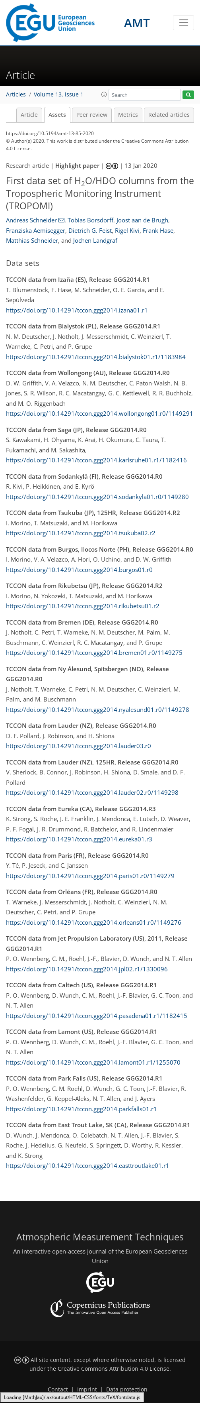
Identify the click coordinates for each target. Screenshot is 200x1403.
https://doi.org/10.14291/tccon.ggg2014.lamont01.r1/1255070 (93, 1062)
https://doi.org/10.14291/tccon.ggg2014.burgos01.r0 (79, 570)
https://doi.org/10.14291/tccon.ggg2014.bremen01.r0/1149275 (94, 652)
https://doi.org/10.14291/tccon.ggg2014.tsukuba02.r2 (80, 533)
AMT (137, 22)
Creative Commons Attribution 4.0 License (113, 1368)
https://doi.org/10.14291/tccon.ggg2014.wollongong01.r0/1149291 (99, 413)
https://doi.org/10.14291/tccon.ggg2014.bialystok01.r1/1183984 (96, 357)
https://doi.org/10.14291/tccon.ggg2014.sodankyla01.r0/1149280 (97, 497)
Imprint (87, 1389)
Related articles (169, 114)
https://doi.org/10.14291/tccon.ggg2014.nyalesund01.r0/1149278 (97, 709)
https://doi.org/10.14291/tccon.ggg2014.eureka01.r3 (79, 839)
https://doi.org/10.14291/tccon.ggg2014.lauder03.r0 (78, 746)
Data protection (127, 1389)
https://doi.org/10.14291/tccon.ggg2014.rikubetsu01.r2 (82, 606)
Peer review (91, 114)
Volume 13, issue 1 (58, 94)
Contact (58, 1389)
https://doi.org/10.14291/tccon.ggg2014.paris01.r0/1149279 (90, 876)
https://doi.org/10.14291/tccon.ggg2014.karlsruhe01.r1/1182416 (96, 460)
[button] (104, 94)
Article (29, 114)
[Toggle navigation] (183, 22)
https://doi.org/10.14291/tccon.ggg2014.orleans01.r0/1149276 (93, 922)
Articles (16, 94)
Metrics (128, 114)
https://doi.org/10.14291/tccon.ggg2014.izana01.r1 (77, 310)
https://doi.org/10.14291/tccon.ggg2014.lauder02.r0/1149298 (92, 792)
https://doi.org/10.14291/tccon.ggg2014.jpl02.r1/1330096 (87, 969)
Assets (57, 114)
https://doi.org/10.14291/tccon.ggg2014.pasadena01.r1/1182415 (96, 1016)
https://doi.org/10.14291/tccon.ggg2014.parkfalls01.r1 (81, 1109)
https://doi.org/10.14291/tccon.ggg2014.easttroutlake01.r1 (87, 1165)
